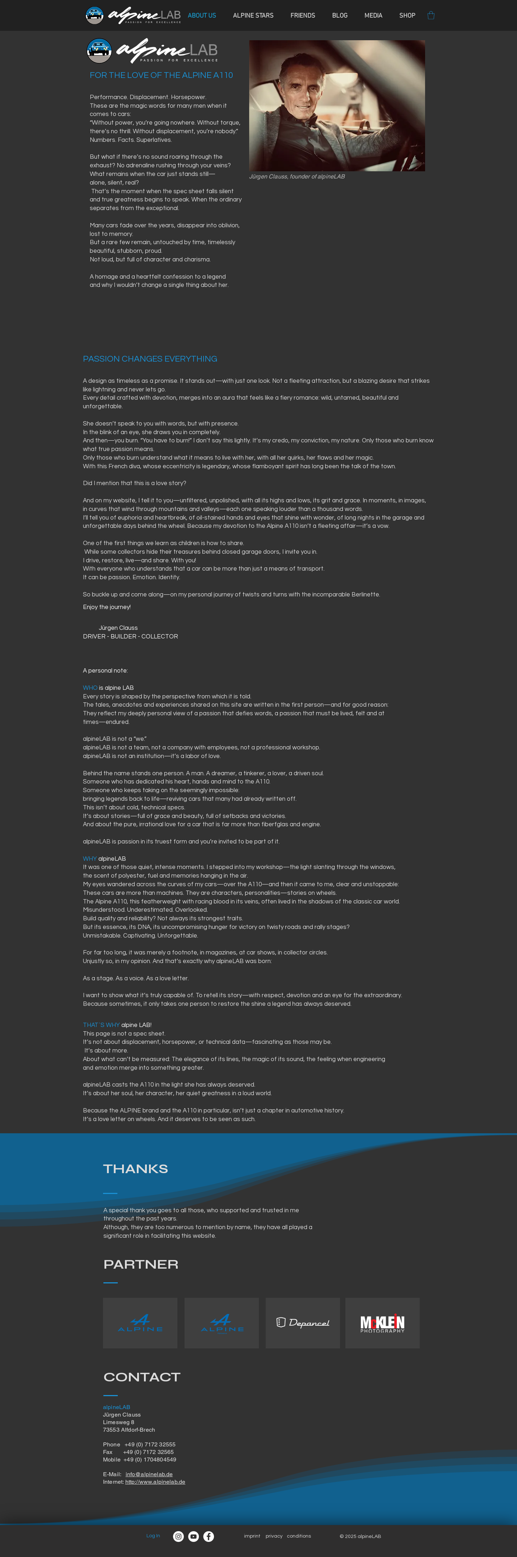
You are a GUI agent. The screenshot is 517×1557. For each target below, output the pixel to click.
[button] (431, 15)
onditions (300, 1536)
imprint (252, 1536)
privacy (274, 1536)
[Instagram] (178, 1536)
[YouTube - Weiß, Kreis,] (193, 1536)
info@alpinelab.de (149, 1474)
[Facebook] (208, 1536)
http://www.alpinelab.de (155, 1481)
